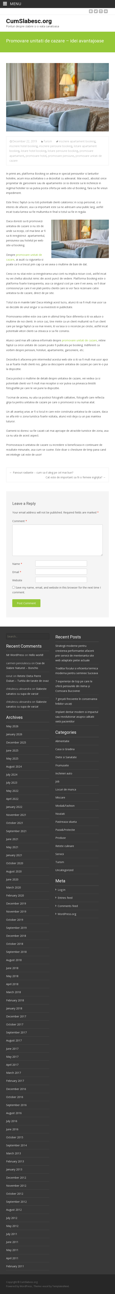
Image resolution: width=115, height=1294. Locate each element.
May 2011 (12, 1250)
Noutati (60, 813)
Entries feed (65, 898)
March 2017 (13, 1073)
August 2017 (14, 1040)
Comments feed (68, 906)
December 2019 (16, 903)
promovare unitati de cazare (79, 340)
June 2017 (12, 1048)
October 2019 (14, 920)
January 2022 (14, 807)
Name (17, 564)
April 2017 (12, 1064)
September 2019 (16, 928)
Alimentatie (62, 741)
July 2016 (11, 1121)
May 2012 (12, 1226)
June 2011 (12, 1242)
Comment (19, 521)
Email (16, 572)
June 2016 (12, 1129)
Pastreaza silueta (66, 822)
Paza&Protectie (65, 830)
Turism (48, 141)
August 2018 (14, 960)
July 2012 (11, 1218)
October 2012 (14, 1193)
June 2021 (12, 839)
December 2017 (16, 1016)
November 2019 (16, 911)
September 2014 (16, 1145)
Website (17, 580)
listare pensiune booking (63, 151)
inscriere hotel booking (23, 146)
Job (57, 781)
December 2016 (16, 1089)
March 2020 (13, 887)
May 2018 (12, 976)
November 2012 (16, 1185)
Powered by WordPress (19, 1286)
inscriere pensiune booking (55, 146)
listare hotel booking (33, 151)
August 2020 (14, 871)
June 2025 (12, 750)
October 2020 (14, 863)
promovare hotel (36, 156)
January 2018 (14, 1008)
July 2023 (11, 782)
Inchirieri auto (63, 773)
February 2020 (15, 895)
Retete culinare (64, 846)
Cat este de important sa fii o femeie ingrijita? (76, 477)
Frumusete (62, 765)
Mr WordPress (15, 655)
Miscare (60, 797)
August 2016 (14, 1113)
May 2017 (12, 1056)
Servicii (59, 854)
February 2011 (15, 1266)
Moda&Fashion (65, 805)
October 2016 (14, 1097)
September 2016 (16, 1105)
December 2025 (16, 742)
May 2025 (12, 758)
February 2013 (15, 1161)
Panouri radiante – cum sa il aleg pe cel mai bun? (41, 472)
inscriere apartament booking (77, 141)
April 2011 (12, 1258)
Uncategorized (64, 870)
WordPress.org (67, 914)
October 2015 (14, 1137)
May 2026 (12, 726)
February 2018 (15, 1000)
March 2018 (13, 992)
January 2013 (14, 1169)
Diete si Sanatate (66, 757)
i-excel (45, 1286)
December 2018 (16, 936)
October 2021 (14, 823)
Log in (61, 890)
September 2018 (16, 952)
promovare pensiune (61, 156)
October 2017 (14, 1024)
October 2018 (14, 944)
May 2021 (12, 847)
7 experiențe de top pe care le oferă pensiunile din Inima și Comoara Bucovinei (73, 686)
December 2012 (16, 1177)
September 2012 (16, 1201)
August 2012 (14, 1209)
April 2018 (12, 984)
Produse (60, 838)
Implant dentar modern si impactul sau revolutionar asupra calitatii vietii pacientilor (76, 716)
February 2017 (15, 1081)
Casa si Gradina (65, 749)
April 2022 (12, 799)
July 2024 (11, 774)
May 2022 (12, 791)
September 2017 (16, 1032)
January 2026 (14, 734)
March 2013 (13, 1153)
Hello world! (36, 655)
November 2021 (16, 815)
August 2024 (14, 766)
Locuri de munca (65, 789)
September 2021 (16, 831)
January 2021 (14, 855)
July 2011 (11, 1234)
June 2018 (12, 968)
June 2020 (12, 879)
